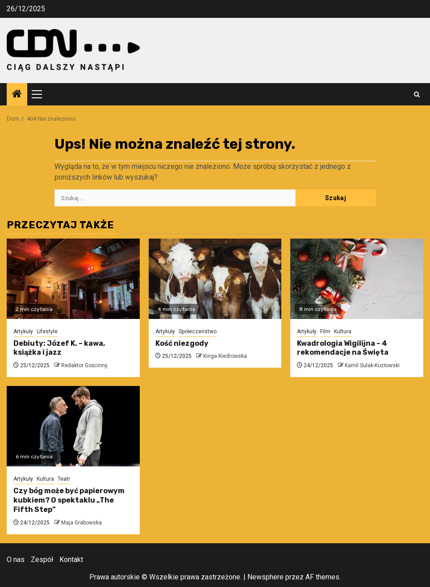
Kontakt (71, 559)
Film (325, 331)
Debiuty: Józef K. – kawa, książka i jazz (59, 348)
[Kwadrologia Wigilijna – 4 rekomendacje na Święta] (356, 279)
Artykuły (23, 331)
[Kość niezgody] (215, 279)
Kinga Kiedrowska (225, 356)
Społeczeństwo (198, 331)
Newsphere (265, 577)
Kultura (342, 331)
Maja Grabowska (81, 523)
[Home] (17, 94)
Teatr (64, 479)
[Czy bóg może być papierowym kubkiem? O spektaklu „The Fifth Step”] (73, 426)
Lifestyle (47, 331)
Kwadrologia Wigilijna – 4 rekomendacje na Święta (342, 348)
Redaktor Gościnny (84, 365)
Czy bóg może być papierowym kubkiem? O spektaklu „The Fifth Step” (69, 500)
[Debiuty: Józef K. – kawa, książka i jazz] (73, 279)
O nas (16, 559)
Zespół (42, 559)
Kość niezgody (182, 343)
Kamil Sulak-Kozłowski (372, 365)
